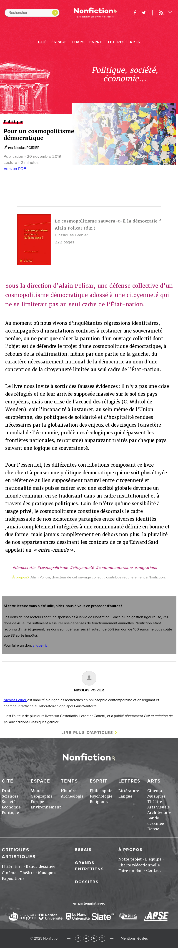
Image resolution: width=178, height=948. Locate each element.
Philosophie (101, 790)
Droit (7, 790)
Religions (99, 801)
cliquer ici (40, 645)
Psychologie (101, 796)
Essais (83, 849)
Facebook (78, 938)
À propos (130, 849)
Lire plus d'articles (87, 732)
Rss (161, 12)
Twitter (86, 938)
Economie (11, 807)
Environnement (46, 807)
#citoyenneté (82, 567)
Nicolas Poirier (15, 700)
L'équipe (153, 859)
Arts (135, 42)
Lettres (116, 42)
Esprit (96, 42)
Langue (125, 796)
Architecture (159, 812)
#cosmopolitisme (52, 567)
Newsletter (170, 12)
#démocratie (23, 567)
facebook (134, 12)
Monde (37, 790)
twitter (143, 12)
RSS (94, 938)
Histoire (68, 790)
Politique (10, 812)
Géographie (42, 796)
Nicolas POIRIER (27, 148)
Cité (42, 42)
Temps (78, 42)
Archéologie (72, 796)
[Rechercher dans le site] (32, 13)
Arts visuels (158, 807)
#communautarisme (114, 567)
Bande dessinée (40, 866)
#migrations (145, 567)
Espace (59, 42)
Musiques (156, 796)
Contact (153, 870)
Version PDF (15, 168)
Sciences (10, 796)
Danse (153, 829)
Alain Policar (69, 228)
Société (8, 801)
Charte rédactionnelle (139, 865)
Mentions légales (134, 938)
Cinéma (154, 790)
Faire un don (130, 870)
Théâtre (154, 801)
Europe (37, 801)
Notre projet (130, 859)
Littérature (128, 790)
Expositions (13, 878)
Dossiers (87, 881)
